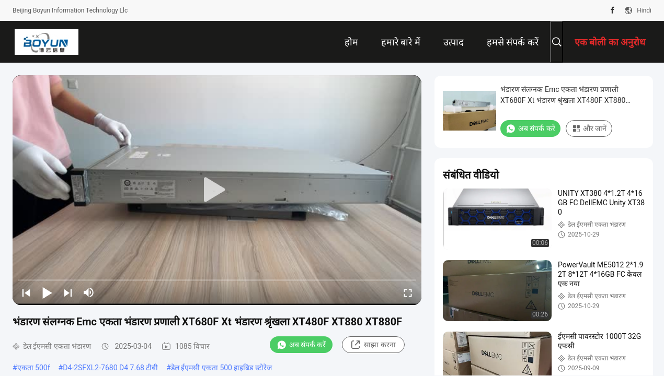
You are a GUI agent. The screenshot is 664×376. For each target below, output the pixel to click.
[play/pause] (47, 292)
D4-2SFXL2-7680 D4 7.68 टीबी (110, 367)
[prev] (26, 292)
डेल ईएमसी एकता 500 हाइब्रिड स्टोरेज (221, 367)
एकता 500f (33, 367)
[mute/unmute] (88, 292)
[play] (217, 190)
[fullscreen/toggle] (407, 292)
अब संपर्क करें (301, 344)
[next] (68, 292)
